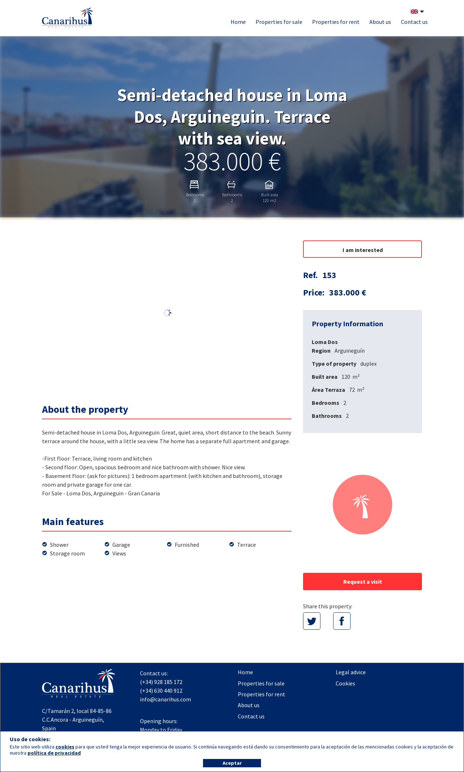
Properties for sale (279, 21)
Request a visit (362, 581)
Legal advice (351, 672)
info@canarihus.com (165, 699)
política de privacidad (54, 753)
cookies (64, 746)
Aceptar (232, 763)
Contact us (414, 21)
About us (380, 21)
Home (238, 21)
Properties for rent (336, 21)
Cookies (345, 683)
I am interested (363, 249)
